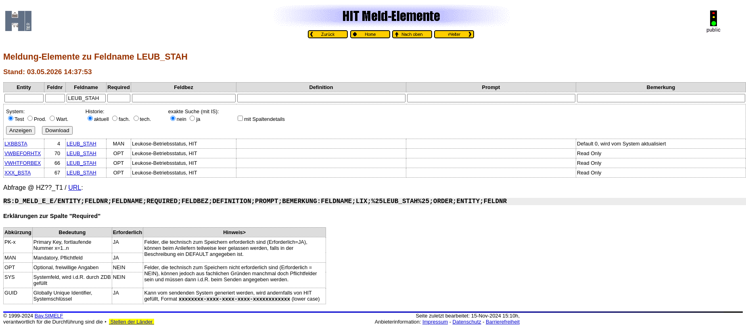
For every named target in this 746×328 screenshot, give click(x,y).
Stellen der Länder (131, 322)
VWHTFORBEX (22, 163)
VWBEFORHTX (22, 153)
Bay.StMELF (49, 316)
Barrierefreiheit (503, 322)
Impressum (435, 322)
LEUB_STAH (81, 144)
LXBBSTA (15, 144)
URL (74, 187)
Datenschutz (467, 322)
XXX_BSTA (17, 173)
